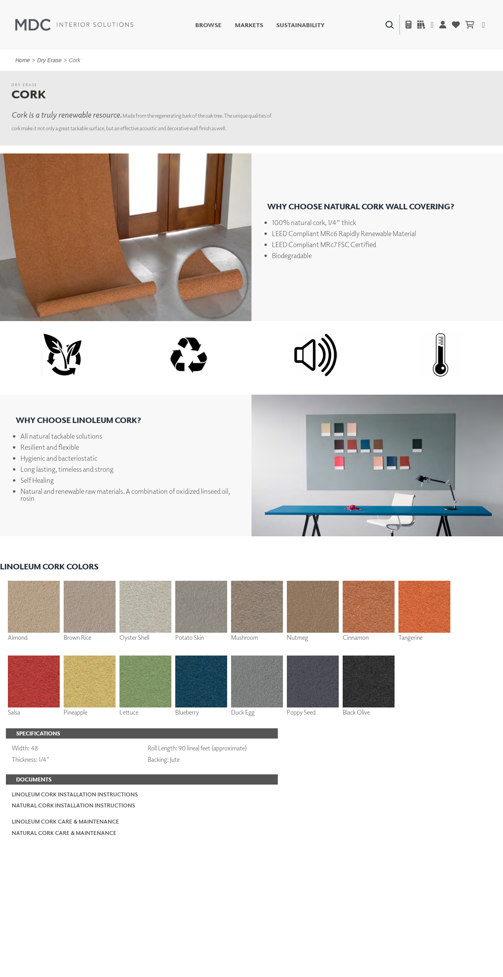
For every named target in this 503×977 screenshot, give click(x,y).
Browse (208, 25)
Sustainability (300, 25)
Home (22, 60)
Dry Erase (49, 60)
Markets (249, 25)
